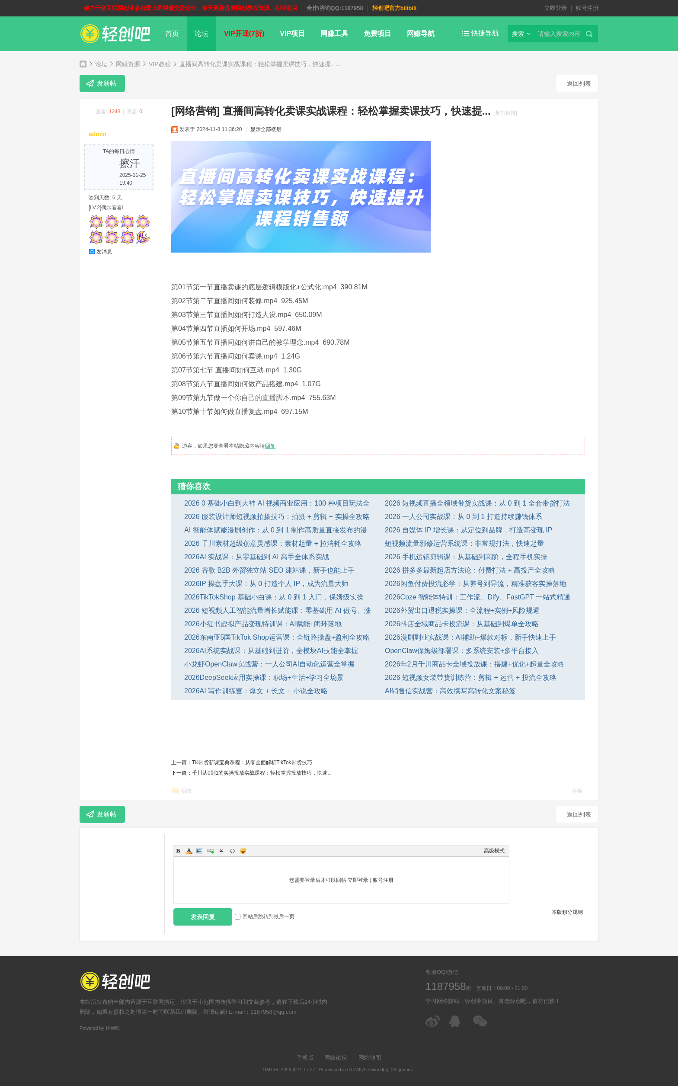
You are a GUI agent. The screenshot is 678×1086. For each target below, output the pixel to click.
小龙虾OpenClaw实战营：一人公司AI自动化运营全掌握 (269, 664)
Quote (221, 850)
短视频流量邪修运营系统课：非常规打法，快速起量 (464, 543)
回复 (270, 446)
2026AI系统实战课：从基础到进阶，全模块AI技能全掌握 (271, 650)
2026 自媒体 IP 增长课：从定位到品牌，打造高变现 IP (468, 530)
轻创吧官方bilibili (394, 8)
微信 (480, 1021)
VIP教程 (160, 64)
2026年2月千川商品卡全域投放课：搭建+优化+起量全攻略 (474, 664)
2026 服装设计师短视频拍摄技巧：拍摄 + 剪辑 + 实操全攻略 (277, 516)
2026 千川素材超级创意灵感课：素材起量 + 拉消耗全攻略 (272, 543)
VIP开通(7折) (244, 33)
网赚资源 (128, 64)
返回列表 (579, 83)
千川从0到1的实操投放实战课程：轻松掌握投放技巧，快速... (262, 773)
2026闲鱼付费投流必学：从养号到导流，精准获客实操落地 (475, 583)
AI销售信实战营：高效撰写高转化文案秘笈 (450, 691)
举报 (577, 791)
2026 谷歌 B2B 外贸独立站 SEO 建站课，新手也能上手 (269, 570)
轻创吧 (83, 64)
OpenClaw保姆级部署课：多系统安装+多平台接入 (462, 650)
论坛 (201, 33)
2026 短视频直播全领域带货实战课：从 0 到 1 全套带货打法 (477, 503)
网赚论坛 (335, 1057)
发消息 (104, 252)
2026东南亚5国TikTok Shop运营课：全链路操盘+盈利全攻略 (277, 637)
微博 (433, 1021)
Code (232, 850)
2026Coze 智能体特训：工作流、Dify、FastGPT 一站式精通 (477, 597)
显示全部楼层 (265, 129)
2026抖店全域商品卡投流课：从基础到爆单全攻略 (462, 624)
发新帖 (106, 83)
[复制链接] (505, 113)
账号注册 (587, 8)
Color (189, 850)
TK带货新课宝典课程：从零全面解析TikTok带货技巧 (252, 762)
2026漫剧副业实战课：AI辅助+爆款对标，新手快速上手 (470, 637)
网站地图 (369, 1057)
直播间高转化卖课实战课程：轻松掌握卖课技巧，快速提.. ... (260, 64)
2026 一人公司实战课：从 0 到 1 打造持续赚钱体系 (463, 516)
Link (210, 850)
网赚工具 (334, 33)
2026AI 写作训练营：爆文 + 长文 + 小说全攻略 (256, 691)
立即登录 (555, 8)
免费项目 (377, 33)
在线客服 (456, 1021)
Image (199, 850)
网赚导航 (421, 33)
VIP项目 (292, 33)
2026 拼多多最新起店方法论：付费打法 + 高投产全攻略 (470, 570)
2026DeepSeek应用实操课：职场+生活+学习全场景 (264, 677)
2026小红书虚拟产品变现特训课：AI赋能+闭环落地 (263, 624)
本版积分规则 (567, 912)
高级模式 (494, 851)
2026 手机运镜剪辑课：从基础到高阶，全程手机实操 (466, 557)
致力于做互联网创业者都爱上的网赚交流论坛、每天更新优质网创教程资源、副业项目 (190, 8)
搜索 (518, 33)
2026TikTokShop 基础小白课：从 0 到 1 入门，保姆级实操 (274, 597)
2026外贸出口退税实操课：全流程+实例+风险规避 (462, 610)
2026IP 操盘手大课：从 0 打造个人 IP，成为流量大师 (266, 583)
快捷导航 (485, 33)
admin (97, 134)
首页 (172, 33)
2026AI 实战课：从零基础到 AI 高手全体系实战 (256, 557)
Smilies (243, 850)
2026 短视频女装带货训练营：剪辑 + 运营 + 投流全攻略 (470, 677)
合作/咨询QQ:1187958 (335, 8)
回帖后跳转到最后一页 (264, 916)
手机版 (305, 1057)
